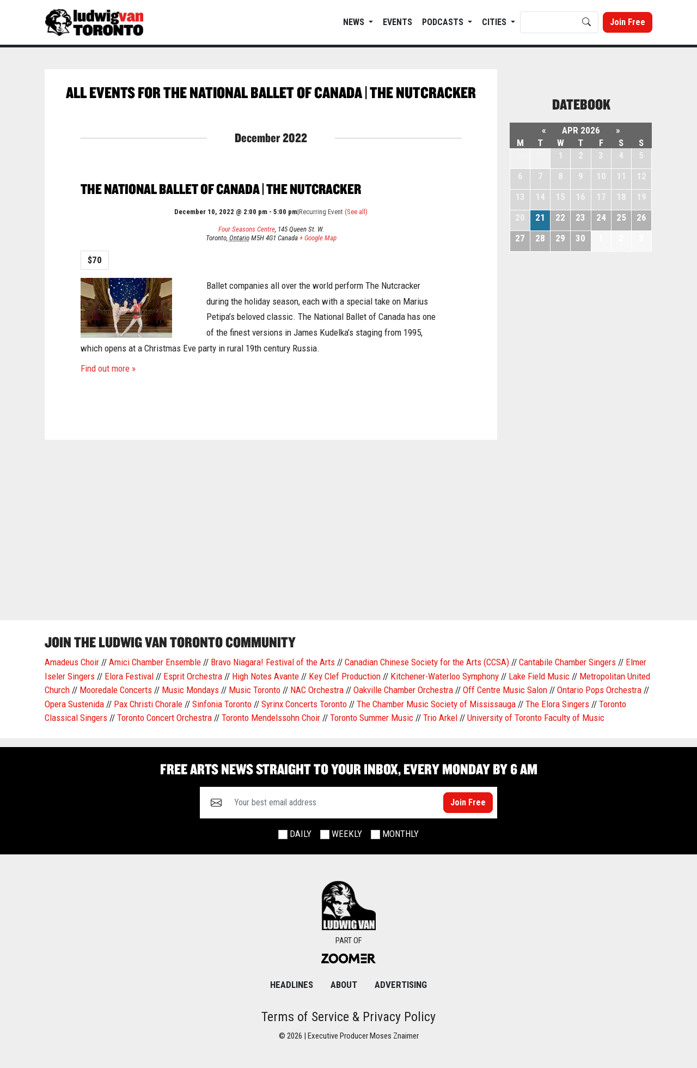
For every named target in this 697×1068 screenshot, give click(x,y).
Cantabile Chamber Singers (567, 662)
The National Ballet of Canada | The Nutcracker (221, 189)
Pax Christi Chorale (148, 704)
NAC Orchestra (317, 689)
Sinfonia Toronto (222, 704)
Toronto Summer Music (371, 717)
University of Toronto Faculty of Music (535, 717)
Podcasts (444, 22)
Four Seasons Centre (246, 229)
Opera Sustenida (74, 704)
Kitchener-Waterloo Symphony (444, 676)
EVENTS (397, 22)
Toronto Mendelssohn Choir (271, 717)
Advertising (401, 984)
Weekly (347, 833)
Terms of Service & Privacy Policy (348, 1016)
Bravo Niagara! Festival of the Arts (273, 662)
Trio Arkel (440, 717)
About (344, 984)
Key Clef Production (345, 676)
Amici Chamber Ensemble (155, 662)
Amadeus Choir (72, 662)
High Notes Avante (265, 676)
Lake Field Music (539, 676)
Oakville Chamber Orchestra (403, 689)
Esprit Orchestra (192, 676)
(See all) (356, 212)
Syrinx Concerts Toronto (304, 704)
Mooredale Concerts (116, 689)
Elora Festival (129, 676)
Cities (495, 22)
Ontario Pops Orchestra (599, 689)
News (354, 22)
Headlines (291, 984)
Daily (300, 833)
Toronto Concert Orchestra (164, 717)
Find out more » (108, 368)
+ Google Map (318, 238)
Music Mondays (190, 689)
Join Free (627, 22)
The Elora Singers (557, 704)
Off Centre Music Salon (505, 689)
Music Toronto (254, 689)
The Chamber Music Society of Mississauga (436, 704)
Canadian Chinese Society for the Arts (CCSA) (427, 662)
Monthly (400, 833)
